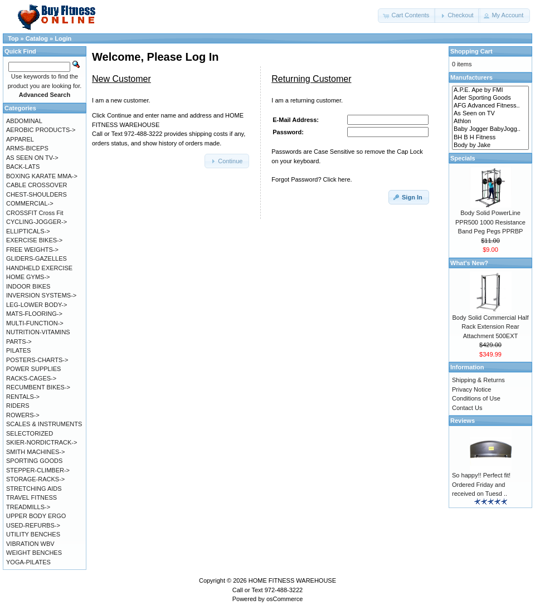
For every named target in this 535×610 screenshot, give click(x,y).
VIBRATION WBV (30, 543)
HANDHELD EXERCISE (39, 268)
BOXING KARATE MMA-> (41, 176)
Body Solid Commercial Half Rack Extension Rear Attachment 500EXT (491, 326)
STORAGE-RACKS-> (35, 479)
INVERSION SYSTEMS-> (41, 295)
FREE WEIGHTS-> (32, 249)
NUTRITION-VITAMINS (38, 332)
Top (13, 38)
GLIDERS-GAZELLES (36, 258)
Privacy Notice (471, 389)
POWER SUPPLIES (33, 368)
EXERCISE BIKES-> (34, 240)
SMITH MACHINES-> (35, 451)
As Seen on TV (490, 114)
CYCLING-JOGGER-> (36, 221)
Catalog (37, 38)
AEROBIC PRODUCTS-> (40, 129)
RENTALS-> (23, 396)
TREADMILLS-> (28, 507)
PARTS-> (19, 341)
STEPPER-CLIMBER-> (38, 470)
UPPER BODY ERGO (36, 516)
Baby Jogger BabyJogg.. (490, 129)
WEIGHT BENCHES (34, 552)
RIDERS (18, 405)
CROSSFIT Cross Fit (34, 212)
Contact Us (467, 407)
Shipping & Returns (478, 380)
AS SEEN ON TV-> (32, 157)
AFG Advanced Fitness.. (490, 106)
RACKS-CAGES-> (31, 378)
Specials (462, 158)
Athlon (490, 121)
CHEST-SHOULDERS (36, 194)
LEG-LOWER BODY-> (36, 304)
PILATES (18, 350)
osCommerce (284, 599)
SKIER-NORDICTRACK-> (41, 442)
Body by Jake (490, 145)
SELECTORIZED (29, 433)
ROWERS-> (23, 415)
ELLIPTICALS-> (28, 231)
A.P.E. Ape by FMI (490, 90)
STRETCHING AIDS (34, 488)
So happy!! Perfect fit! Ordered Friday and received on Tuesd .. (481, 484)
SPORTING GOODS (34, 460)
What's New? (469, 263)
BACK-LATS (23, 166)
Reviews (462, 420)
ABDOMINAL (24, 121)
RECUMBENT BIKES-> (38, 387)
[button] (407, 15)
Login (63, 38)
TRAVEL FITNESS (31, 497)
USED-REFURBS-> (33, 525)
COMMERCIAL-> (30, 203)
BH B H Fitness (490, 137)
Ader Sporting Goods (490, 98)
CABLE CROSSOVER (36, 185)
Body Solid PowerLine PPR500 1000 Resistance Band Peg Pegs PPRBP (490, 222)
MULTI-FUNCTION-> (35, 323)
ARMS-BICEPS (27, 148)
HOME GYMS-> (28, 277)
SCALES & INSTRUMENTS (44, 424)
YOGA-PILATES (28, 562)
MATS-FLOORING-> (34, 313)
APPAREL (20, 139)
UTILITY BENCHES (33, 534)
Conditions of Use (476, 398)
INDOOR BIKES (28, 286)
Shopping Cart (471, 51)
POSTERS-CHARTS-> (37, 360)
